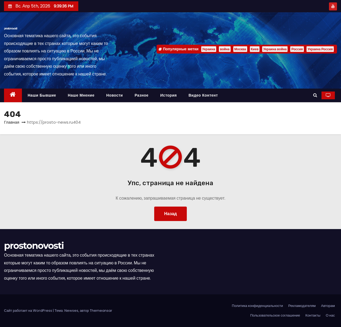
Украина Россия (320, 49)
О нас (330, 315)
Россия (297, 49)
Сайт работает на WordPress (28, 310)
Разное (142, 95)
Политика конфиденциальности (257, 305)
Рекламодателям (302, 305)
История (168, 95)
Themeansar (101, 310)
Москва (240, 49)
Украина (208, 49)
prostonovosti (10, 28)
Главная (11, 122)
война (225, 49)
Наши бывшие (42, 95)
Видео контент (203, 95)
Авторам (328, 305)
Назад (170, 214)
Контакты (312, 315)
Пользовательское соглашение (275, 315)
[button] (315, 95)
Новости (114, 95)
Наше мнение (81, 95)
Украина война (274, 49)
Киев (255, 49)
